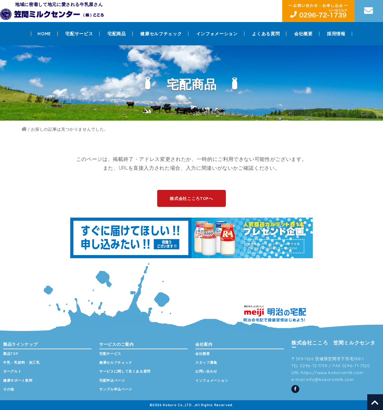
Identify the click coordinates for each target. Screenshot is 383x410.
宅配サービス (79, 34)
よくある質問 (266, 34)
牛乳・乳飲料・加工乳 (21, 362)
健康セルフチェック (161, 34)
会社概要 (303, 34)
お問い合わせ (206, 371)
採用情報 (336, 34)
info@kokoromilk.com (330, 379)
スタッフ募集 (206, 362)
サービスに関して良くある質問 (125, 371)
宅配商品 (116, 34)
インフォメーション (217, 34)
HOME (44, 34)
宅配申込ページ (112, 380)
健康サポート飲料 (17, 380)
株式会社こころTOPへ (191, 198)
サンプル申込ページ (115, 389)
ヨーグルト (12, 371)
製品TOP (10, 353)
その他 (8, 389)
